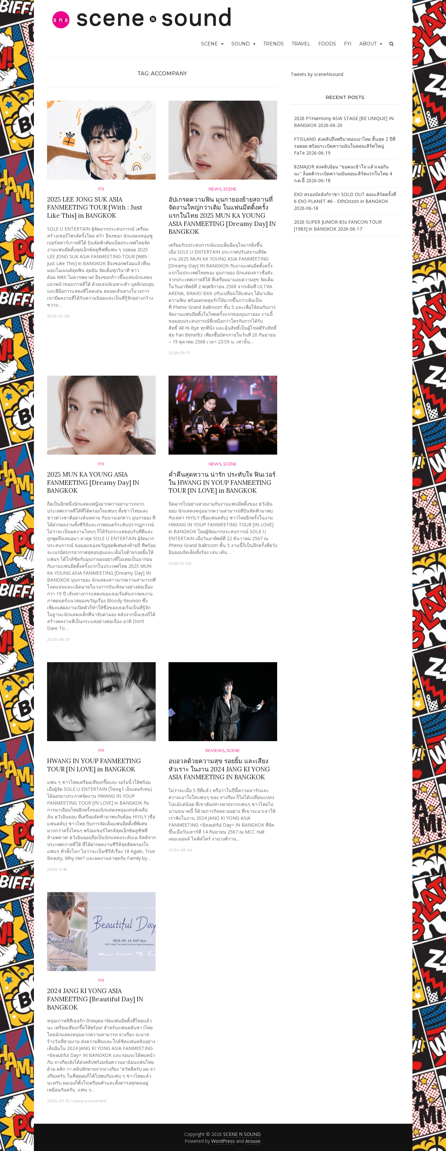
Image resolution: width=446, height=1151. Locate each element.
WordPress (223, 1141)
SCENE (209, 44)
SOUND (240, 44)
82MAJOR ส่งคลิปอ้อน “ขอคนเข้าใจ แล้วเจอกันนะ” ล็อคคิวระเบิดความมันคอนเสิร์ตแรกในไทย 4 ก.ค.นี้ (343, 173)
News (215, 189)
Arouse (252, 1141)
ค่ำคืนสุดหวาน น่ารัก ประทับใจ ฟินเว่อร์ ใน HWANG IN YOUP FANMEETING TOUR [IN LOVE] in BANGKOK (222, 482)
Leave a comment (89, 1100)
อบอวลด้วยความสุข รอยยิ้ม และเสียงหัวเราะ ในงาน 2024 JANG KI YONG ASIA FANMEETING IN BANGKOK (219, 769)
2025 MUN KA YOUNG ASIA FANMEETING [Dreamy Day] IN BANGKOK (93, 482)
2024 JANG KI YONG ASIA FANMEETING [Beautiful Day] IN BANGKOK (95, 999)
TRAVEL (301, 44)
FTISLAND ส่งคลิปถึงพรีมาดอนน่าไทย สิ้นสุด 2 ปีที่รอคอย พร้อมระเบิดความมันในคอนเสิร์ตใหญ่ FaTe (344, 146)
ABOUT (368, 44)
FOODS (327, 44)
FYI (348, 44)
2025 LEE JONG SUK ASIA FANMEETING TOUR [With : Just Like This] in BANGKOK (95, 207)
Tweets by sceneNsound (317, 74)
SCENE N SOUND (242, 1134)
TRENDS (273, 44)
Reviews (214, 750)
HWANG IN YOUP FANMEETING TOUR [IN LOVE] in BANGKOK (94, 765)
